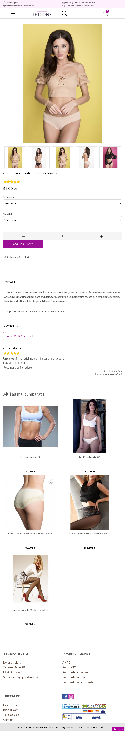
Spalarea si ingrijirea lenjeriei (20, 677)
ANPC (66, 662)
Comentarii (12, 325)
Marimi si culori (12, 672)
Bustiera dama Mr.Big (30, 457)
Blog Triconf (11, 709)
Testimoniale (11, 714)
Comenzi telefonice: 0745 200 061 (81, 5)
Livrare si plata (12, 662)
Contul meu (85, 13)
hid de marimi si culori (16, 257)
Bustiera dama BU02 (89, 457)
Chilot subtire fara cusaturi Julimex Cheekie (30, 533)
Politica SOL (69, 667)
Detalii (10, 282)
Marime (8, 214)
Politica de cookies (73, 677)
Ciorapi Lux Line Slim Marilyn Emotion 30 (89, 533)
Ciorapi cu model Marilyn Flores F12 (30, 610)
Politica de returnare (75, 672)
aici (103, 727)
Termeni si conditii (14, 667)
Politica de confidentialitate (79, 682)
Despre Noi (10, 705)
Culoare (8, 197)
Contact (8, 719)
